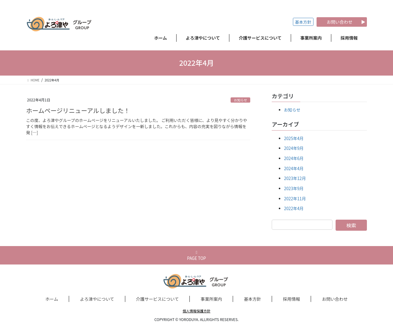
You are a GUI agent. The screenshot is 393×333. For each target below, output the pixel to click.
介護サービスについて (157, 299)
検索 (351, 225)
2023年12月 (295, 178)
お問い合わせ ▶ (341, 22)
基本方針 (303, 22)
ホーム (51, 299)
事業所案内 (211, 299)
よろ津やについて (97, 299)
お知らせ (240, 100)
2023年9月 (294, 188)
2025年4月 (294, 138)
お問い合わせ (335, 299)
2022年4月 (294, 208)
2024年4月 (294, 168)
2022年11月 (295, 199)
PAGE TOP (196, 255)
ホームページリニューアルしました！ (78, 110)
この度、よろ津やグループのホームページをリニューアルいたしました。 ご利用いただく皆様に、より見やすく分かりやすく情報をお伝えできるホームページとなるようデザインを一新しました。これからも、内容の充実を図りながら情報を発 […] (136, 126)
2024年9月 (294, 148)
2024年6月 (294, 158)
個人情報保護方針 (197, 310)
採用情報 (291, 299)
